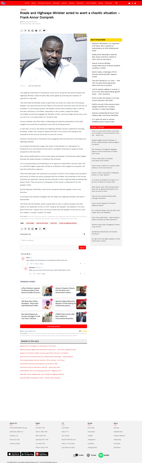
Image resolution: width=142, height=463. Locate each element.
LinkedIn (91, 441)
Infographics (92, 445)
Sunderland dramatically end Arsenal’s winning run (104, 234)
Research (80, 3)
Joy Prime (65, 433)
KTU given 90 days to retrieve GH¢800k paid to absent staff (103, 120)
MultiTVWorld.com (69, 437)
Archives (117, 441)
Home (27, 3)
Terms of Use (15, 437)
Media (100, 3)
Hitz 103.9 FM (41, 433)
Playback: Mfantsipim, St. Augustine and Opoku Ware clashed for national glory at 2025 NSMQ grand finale (105, 47)
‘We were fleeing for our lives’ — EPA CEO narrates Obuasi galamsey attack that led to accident (106, 83)
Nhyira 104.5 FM (42, 445)
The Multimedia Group (18, 426)
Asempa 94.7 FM (42, 437)
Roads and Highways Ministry (67, 223)
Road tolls (54, 223)
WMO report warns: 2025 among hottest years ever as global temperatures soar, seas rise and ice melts (105, 190)
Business (56, 3)
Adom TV (65, 430)
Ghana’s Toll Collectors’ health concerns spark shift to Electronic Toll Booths (44, 351)
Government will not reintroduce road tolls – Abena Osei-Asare (40, 365)
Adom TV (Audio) (68, 441)
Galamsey (117, 437)
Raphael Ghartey (31, 21)
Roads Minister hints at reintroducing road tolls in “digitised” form (41, 368)
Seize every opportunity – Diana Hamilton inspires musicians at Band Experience (106, 219)
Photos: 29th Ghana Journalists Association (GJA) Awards (102, 160)
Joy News (65, 426)
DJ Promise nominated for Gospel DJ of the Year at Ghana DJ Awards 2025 (105, 182)
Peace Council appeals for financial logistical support (103, 205)
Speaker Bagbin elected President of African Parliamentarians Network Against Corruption (105, 143)
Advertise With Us (16, 430)
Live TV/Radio (91, 3)
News (33, 3)
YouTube (91, 426)
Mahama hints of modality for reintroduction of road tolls (38, 344)
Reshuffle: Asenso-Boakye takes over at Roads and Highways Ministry (42, 372)
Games (116, 426)
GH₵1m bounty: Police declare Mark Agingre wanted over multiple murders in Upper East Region (105, 106)
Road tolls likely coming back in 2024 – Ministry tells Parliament (40, 376)
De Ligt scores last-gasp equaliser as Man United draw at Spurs (106, 241)
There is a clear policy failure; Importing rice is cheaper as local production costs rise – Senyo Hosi (105, 134)
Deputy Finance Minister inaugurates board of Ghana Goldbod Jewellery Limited (106, 65)
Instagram (91, 437)
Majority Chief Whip (42, 223)
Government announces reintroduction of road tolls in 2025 (39, 361)
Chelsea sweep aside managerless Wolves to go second (106, 227)
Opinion (72, 3)
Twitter (90, 433)
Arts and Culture (44, 3)
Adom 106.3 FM (41, 430)
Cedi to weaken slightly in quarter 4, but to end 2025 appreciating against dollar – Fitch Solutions (106, 91)
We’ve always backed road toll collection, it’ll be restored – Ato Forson (42, 358)
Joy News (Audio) (68, 445)
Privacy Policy (15, 441)
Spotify (103, 453)
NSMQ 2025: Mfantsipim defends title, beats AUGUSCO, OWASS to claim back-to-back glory (104, 57)
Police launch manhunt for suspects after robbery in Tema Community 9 (106, 168)
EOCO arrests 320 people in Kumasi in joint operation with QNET (105, 99)
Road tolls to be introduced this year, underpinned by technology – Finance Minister (46, 354)
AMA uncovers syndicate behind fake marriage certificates (104, 198)
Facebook (91, 430)
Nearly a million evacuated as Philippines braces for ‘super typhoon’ (105, 175)
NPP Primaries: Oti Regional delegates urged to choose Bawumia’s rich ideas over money (104, 152)
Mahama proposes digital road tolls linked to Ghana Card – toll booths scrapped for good (48, 347)
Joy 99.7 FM (40, 426)
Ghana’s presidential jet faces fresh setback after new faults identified (105, 114)
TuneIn (78, 453)
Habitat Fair (118, 430)
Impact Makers (119, 433)
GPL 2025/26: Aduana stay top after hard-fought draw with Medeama (106, 212)
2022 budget (30, 223)
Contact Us (14, 433)
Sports (64, 3)
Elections (108, 3)
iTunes (91, 453)
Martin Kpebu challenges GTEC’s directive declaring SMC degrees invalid (104, 74)
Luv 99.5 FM (40, 441)
